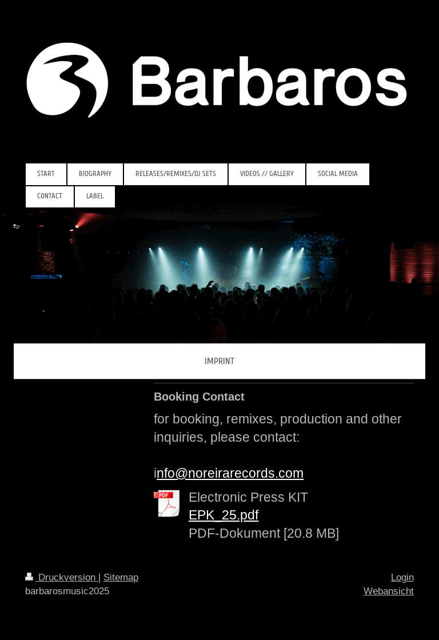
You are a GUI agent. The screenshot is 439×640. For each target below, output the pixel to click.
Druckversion (61, 577)
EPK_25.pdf (223, 514)
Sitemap (120, 577)
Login (402, 577)
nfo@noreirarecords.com (230, 473)
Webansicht (389, 591)
